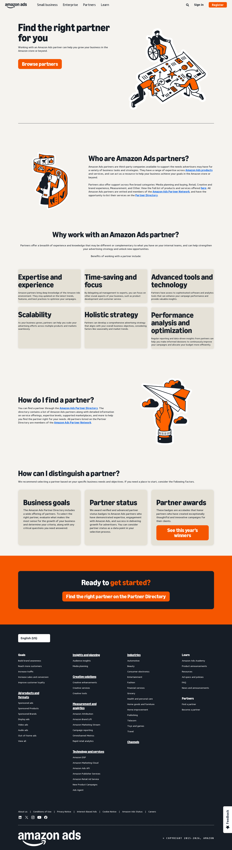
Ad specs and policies (193, 677)
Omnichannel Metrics (83, 735)
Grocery (131, 693)
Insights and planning (86, 655)
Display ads (24, 719)
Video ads (23, 724)
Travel (130, 731)
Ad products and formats (28, 695)
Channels (133, 742)
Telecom (131, 720)
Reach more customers (30, 666)
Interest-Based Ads (87, 811)
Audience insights (82, 660)
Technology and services (88, 751)
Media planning (80, 666)
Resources (187, 671)
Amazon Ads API (81, 768)
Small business (47, 5)
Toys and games (135, 726)
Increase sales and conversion (33, 677)
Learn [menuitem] (186, 655)
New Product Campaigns (85, 784)
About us (22, 811)
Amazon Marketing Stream (86, 724)
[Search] (187, 5)
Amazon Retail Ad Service (86, 779)
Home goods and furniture (140, 704)
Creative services (81, 687)
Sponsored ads (25, 702)
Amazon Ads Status (132, 811)
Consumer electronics (138, 671)
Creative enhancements (85, 682)
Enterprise (70, 5)
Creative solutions (84, 677)
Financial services (136, 687)
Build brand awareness (29, 660)
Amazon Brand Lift (82, 719)
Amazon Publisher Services (86, 773)
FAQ (184, 682)
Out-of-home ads (27, 735)
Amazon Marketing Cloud (85, 762)
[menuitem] (34, 722)
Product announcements (194, 666)
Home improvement (137, 709)
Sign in (199, 4)
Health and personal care (140, 698)
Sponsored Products (28, 708)
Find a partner (189, 704)
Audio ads (23, 730)
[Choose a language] (34, 638)
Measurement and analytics (84, 706)
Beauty (130, 666)
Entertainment (134, 677)
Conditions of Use (42, 811)
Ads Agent (78, 790)
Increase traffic (25, 671)
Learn (105, 5)
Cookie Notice (109, 811)
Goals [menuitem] (21, 655)
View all (22, 741)
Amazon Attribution (83, 713)
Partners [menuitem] (188, 698)
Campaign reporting (83, 730)
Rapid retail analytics (83, 741)
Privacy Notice (64, 811)
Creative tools (80, 693)
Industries (134, 655)
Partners (89, 5)
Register (218, 5)
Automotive (133, 660)
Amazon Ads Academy (193, 660)
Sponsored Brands (27, 713)
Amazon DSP (79, 757)
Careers (152, 811)
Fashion (131, 682)
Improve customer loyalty (31, 682)
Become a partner (191, 709)
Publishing (132, 715)
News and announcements (195, 687)
